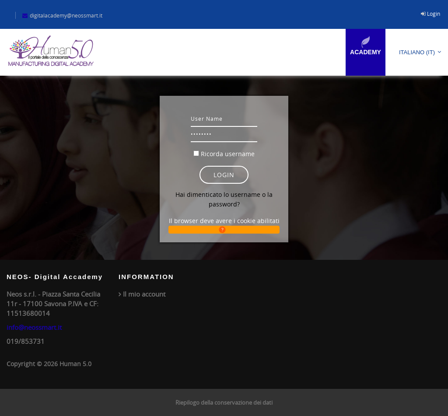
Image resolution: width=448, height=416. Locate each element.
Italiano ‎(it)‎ (417, 52)
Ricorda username (228, 154)
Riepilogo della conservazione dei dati (224, 402)
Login (433, 13)
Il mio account (144, 294)
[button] (224, 230)
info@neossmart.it (34, 327)
